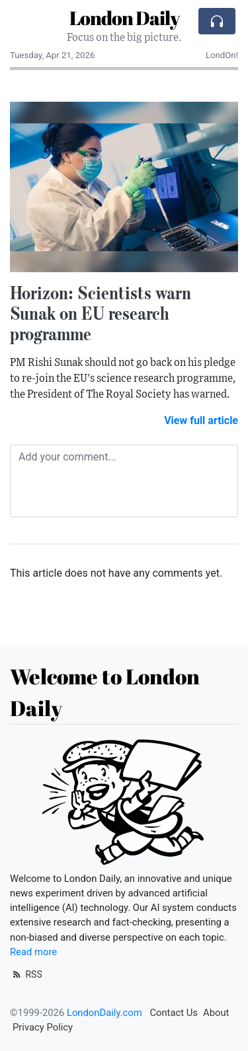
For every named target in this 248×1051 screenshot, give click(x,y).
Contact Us (173, 1013)
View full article (201, 420)
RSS (26, 974)
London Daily (124, 18)
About (216, 1013)
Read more (33, 952)
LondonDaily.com (104, 1013)
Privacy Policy (43, 1027)
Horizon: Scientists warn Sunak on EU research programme (100, 313)
